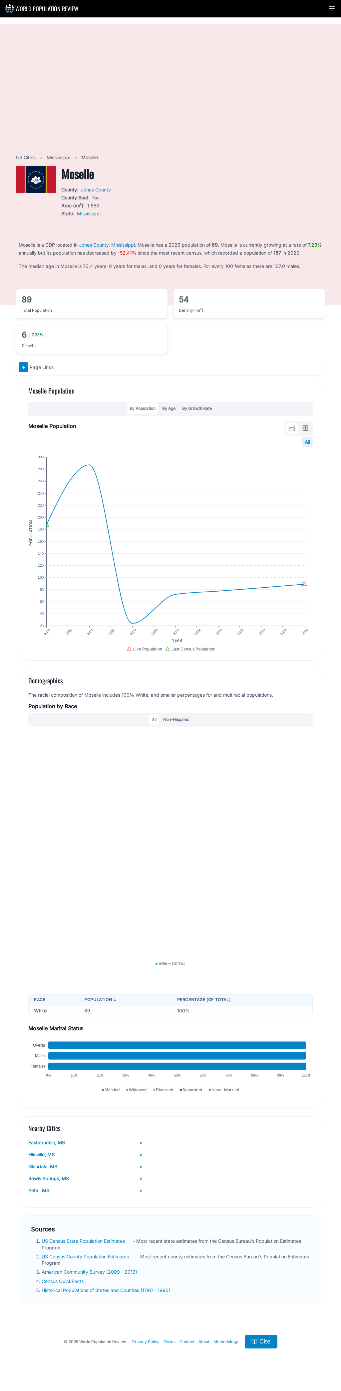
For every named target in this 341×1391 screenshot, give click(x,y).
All (307, 442)
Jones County (96, 189)
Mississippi (59, 157)
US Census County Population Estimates (86, 1256)
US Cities (26, 157)
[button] (331, 9)
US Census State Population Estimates (84, 1241)
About (203, 1341)
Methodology (225, 1341)
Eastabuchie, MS (85, 1142)
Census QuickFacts (63, 1281)
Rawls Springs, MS (85, 1178)
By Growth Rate (197, 408)
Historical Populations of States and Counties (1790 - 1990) (106, 1290)
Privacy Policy (146, 1341)
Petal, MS (85, 1190)
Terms (169, 1341)
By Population (143, 408)
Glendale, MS (85, 1166)
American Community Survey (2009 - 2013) (90, 1272)
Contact (186, 1341)
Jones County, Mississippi (107, 245)
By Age (168, 408)
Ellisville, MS (85, 1154)
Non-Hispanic (176, 719)
